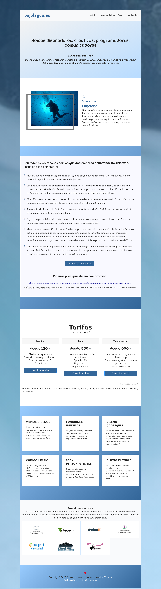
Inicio (93, 16)
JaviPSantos (105, 578)
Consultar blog (80, 374)
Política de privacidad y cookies (80, 581)
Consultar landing (40, 371)
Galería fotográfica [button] (111, 16)
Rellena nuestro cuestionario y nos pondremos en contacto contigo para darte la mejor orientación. (79, 284)
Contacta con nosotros (79, 264)
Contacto (132, 16)
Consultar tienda (120, 374)
